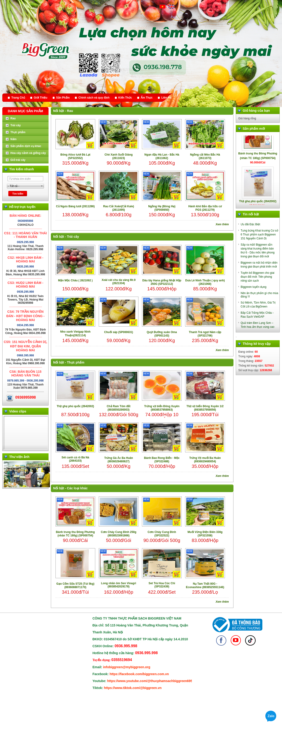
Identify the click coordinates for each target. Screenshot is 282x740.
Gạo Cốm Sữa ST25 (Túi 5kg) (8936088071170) (75, 585)
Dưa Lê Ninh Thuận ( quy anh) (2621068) (205, 282)
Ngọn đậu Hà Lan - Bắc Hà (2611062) (161, 156)
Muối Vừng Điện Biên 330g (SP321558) (204, 533)
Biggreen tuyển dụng (253, 287)
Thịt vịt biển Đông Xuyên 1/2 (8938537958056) (205, 408)
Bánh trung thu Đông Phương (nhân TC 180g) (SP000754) (75, 533)
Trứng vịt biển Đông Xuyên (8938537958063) (162, 408)
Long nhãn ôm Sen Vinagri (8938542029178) (118, 585)
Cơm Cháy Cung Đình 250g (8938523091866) (118, 533)
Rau (70, 111)
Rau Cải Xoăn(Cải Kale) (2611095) (118, 208)
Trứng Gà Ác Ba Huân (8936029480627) (118, 459)
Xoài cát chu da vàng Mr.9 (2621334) (119, 281)
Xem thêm (222, 224)
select (42, 186)
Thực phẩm (75, 362)
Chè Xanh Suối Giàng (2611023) (118, 156)
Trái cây (73, 236)
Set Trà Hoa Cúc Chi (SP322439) (162, 585)
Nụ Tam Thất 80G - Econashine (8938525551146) (205, 585)
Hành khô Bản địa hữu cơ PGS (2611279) (205, 208)
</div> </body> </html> (26, 433)
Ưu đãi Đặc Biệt (250, 224)
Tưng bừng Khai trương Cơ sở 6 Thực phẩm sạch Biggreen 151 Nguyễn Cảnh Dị (259, 234)
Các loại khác (77, 488)
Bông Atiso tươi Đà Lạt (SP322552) (75, 156)
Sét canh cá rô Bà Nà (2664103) (75, 459)
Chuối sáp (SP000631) (118, 332)
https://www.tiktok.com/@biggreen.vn (133, 688)
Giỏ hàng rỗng (247, 118)
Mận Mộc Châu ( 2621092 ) (75, 280)
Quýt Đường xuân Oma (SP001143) (162, 334)
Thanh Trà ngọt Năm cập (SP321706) (205, 334)
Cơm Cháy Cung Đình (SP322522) (162, 533)
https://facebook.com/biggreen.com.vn (139, 674)
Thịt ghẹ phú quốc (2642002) (75, 406)
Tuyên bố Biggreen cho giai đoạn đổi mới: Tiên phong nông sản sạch (257, 276)
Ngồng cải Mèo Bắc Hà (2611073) (205, 156)
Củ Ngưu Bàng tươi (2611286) (75, 206)
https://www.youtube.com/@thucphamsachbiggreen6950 (150, 681)
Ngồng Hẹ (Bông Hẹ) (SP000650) (161, 208)
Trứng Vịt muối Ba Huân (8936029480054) (205, 459)
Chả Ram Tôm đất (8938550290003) (119, 408)
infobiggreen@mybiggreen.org (126, 667)
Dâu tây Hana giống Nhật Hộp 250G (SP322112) (161, 282)
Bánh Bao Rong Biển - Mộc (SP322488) (162, 459)
